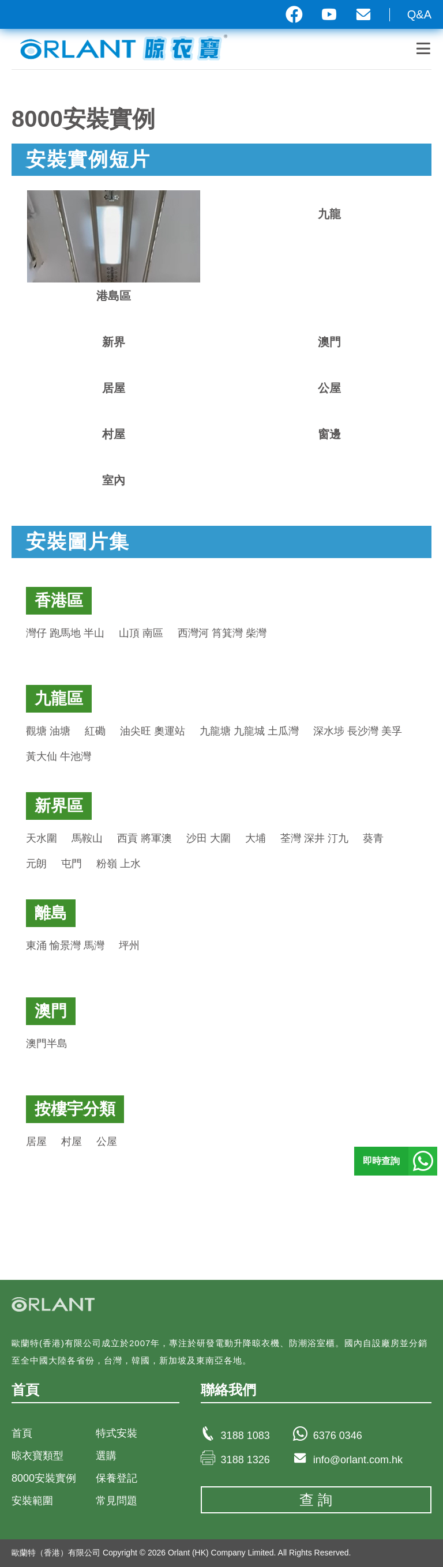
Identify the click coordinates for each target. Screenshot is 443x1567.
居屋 (36, 1141)
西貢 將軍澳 (144, 838)
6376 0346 (337, 1435)
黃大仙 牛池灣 (58, 756)
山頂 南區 (141, 633)
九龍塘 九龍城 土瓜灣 (249, 731)
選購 (106, 1455)
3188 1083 (245, 1435)
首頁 (22, 1433)
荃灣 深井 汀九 (314, 838)
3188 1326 (245, 1460)
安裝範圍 (32, 1500)
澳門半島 (46, 1043)
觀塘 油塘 (48, 731)
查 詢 (315, 1499)
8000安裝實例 (44, 1478)
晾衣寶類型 (37, 1455)
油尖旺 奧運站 (152, 731)
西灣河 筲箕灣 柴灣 (222, 633)
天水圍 (41, 838)
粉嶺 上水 (118, 863)
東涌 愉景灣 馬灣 (65, 945)
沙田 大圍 (208, 838)
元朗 (36, 863)
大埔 (255, 838)
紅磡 (95, 731)
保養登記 (116, 1478)
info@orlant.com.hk (358, 1460)
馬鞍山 (87, 838)
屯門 (71, 863)
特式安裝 (116, 1433)
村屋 (71, 1141)
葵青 (373, 838)
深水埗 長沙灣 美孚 (357, 731)
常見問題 (116, 1500)
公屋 (106, 1141)
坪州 (129, 945)
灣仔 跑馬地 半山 (65, 633)
